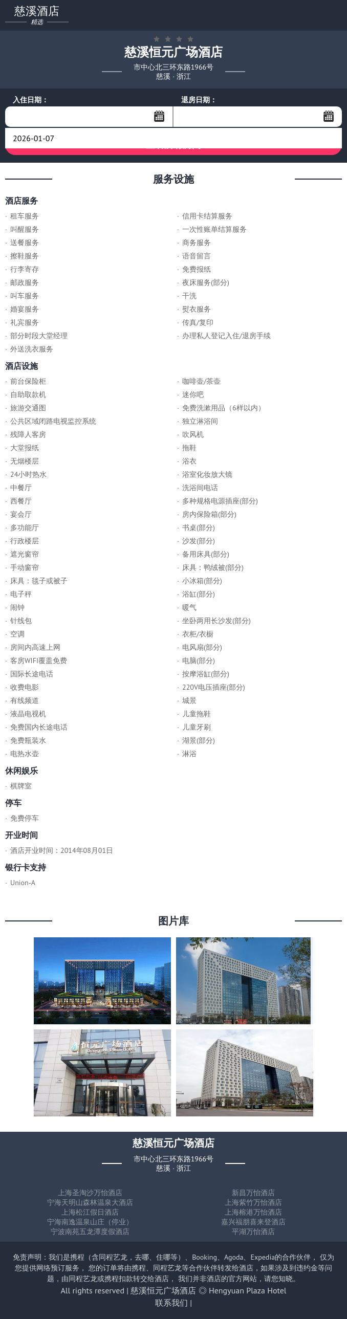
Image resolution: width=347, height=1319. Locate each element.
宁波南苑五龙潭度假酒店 (90, 1231)
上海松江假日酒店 (90, 1212)
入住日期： (31, 99)
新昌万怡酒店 (253, 1192)
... (159, 116)
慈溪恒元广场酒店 (163, 1290)
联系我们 (171, 1303)
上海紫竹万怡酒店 (253, 1202)
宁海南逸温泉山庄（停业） (90, 1221)
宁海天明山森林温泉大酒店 (90, 1202)
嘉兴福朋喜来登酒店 (253, 1221)
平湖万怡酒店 (253, 1231)
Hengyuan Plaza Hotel (248, 1290)
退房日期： (199, 99)
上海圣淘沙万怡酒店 (90, 1192)
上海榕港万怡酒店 (253, 1212)
